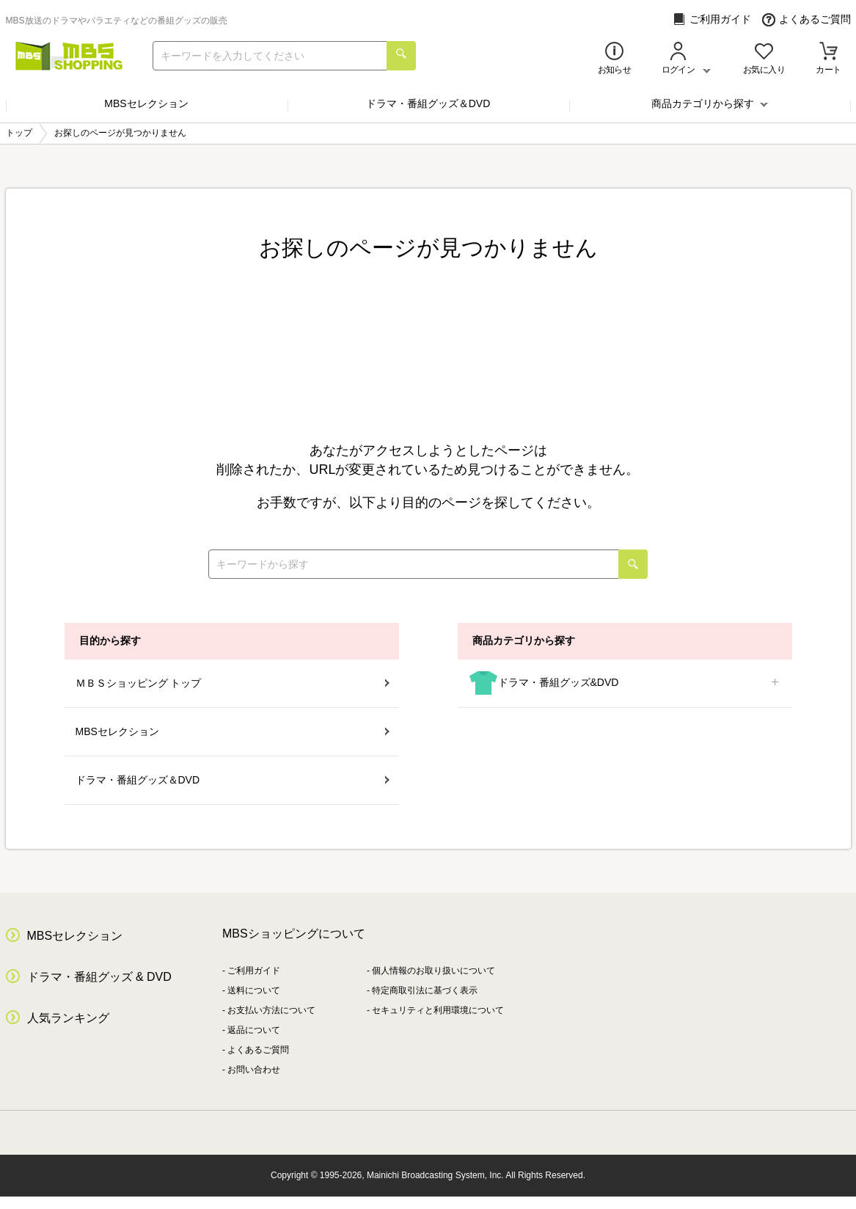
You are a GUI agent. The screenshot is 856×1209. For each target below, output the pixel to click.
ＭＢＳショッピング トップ (232, 683)
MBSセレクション (146, 103)
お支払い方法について (271, 1010)
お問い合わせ (253, 1069)
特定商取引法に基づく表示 (425, 990)
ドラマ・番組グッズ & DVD (99, 977)
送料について (253, 990)
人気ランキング (68, 1018)
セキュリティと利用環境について (438, 1010)
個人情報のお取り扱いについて (433, 970)
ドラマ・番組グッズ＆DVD (428, 103)
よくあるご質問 (806, 19)
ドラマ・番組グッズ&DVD (625, 683)
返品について (253, 1030)
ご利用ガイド (712, 19)
